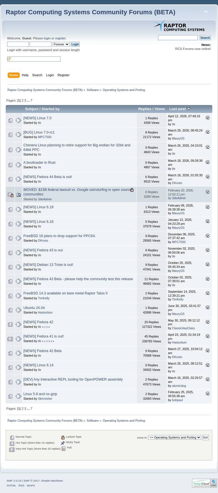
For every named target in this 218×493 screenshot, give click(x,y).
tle (39, 122)
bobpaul (177, 400)
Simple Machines (52, 480)
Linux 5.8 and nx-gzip (40, 394)
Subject (32, 109)
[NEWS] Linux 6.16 (38, 222)
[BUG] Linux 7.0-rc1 (39, 132)
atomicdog (179, 385)
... (29, 100)
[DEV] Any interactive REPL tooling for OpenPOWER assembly (73, 379)
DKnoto (177, 183)
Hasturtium (45, 312)
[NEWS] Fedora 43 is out (43, 250)
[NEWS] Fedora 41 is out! (43, 336)
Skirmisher (45, 398)
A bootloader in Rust (39, 163)
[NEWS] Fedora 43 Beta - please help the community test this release (78, 279)
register (60, 38)
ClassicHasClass (183, 328)
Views (160, 109)
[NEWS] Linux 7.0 (37, 118)
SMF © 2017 (32, 480)
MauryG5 (178, 138)
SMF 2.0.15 (14, 480)
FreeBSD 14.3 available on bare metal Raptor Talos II (65, 293)
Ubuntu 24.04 (34, 308)
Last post (179, 109)
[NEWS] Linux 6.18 (38, 207)
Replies (144, 109)
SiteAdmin (45, 199)
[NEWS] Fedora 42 (38, 322)
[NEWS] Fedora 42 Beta (42, 351)
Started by (51, 109)
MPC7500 (44, 137)
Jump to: (142, 437)
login (47, 38)
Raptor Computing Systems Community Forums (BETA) (90, 12)
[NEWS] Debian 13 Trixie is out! (48, 265)
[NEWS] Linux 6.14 (38, 365)
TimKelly (43, 298)
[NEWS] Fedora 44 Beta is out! (47, 177)
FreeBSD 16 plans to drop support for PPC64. (59, 236)
